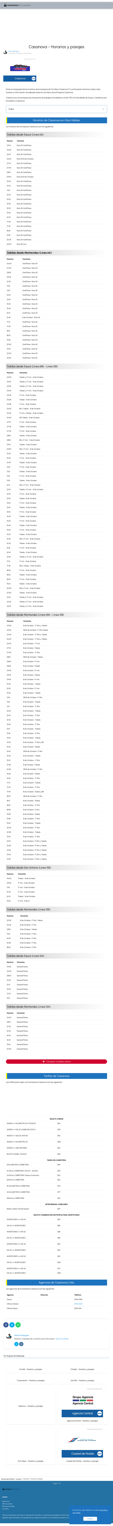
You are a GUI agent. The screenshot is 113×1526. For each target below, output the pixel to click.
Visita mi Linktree (61, 1339)
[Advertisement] (56, 26)
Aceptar (90, 1519)
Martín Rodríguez (13, 51)
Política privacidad (8, 1507)
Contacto (5, 1509)
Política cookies (7, 1504)
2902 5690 (78, 1304)
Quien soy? (6, 1502)
